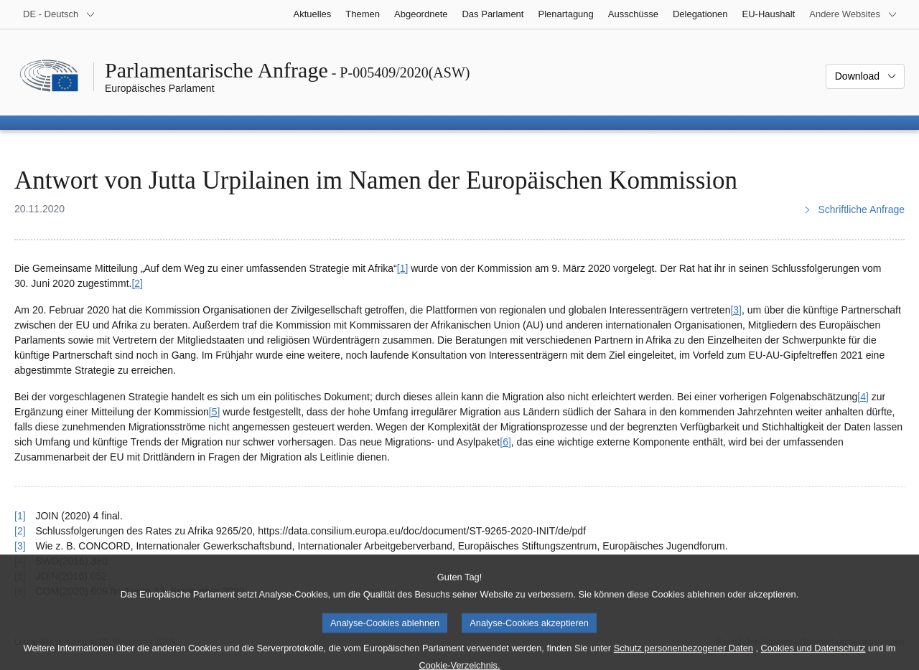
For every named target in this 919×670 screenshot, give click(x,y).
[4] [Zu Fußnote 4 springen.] (863, 396)
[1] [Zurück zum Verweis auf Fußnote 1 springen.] (20, 516)
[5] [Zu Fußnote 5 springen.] (214, 411)
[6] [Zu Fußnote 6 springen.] (505, 442)
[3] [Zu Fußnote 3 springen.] (736, 310)
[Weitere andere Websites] (853, 14)
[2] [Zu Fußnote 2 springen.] (137, 283)
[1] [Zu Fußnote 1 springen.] (403, 268)
